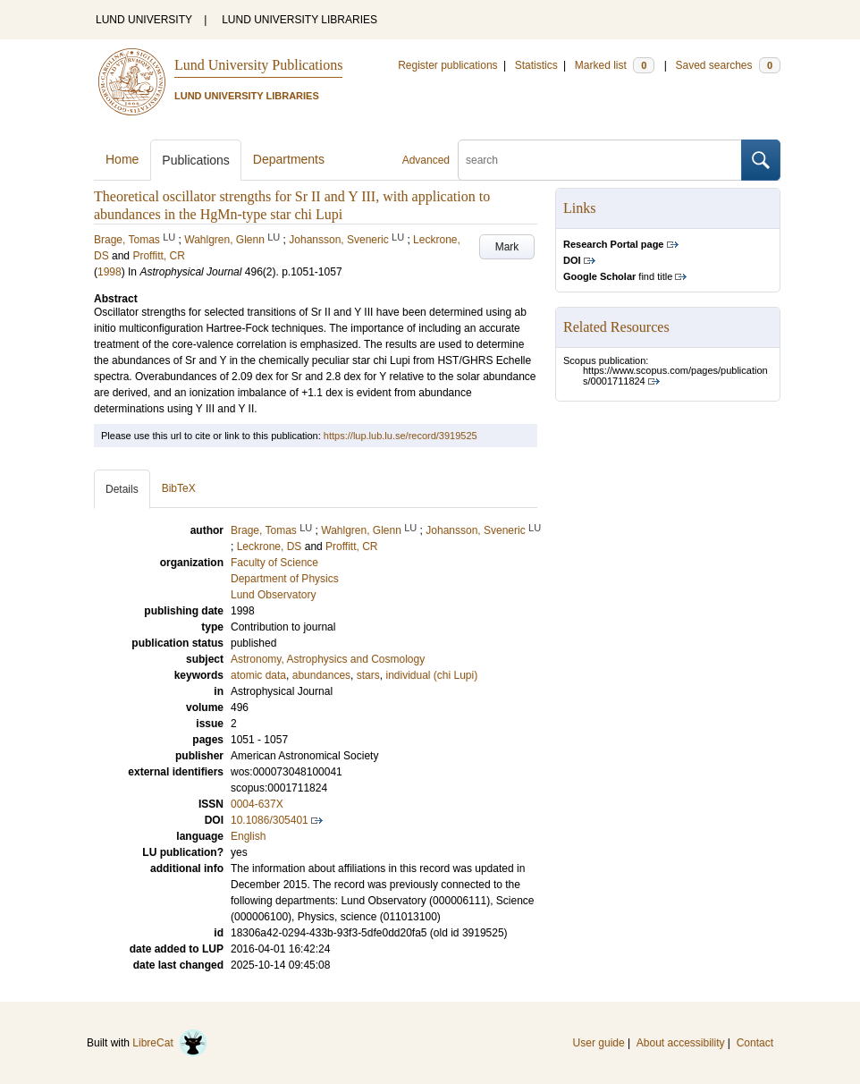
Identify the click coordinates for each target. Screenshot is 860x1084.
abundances (321, 675)
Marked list (614, 65)
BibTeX (179, 488)
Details (122, 489)
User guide (599, 1043)
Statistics (536, 65)
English (248, 836)
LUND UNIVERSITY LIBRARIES (299, 19)
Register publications (447, 65)
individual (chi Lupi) (431, 675)
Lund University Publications (258, 64)
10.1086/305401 (269, 820)
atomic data (258, 675)
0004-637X (257, 804)
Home (122, 159)
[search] (600, 160)
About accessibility (681, 1043)
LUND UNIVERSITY (144, 19)
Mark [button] (507, 247)
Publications (196, 160)
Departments (289, 159)
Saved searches (727, 65)
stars (368, 675)
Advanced (426, 160)
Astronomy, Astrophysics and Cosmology (328, 659)
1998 (109, 272)
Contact (755, 1043)
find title (617, 276)
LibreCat (169, 1043)
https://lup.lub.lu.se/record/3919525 (400, 435)
